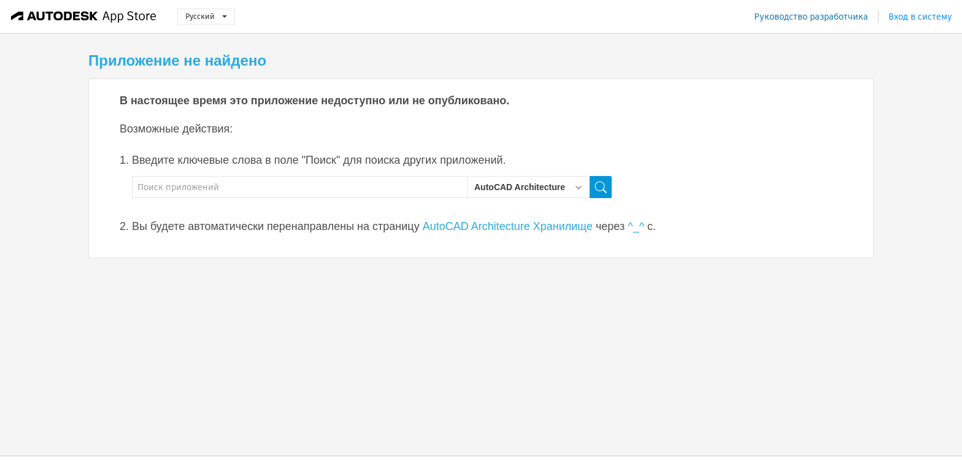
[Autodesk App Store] (84, 16)
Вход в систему (920, 16)
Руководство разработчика (811, 16)
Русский (206, 16)
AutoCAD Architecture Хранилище (508, 226)
